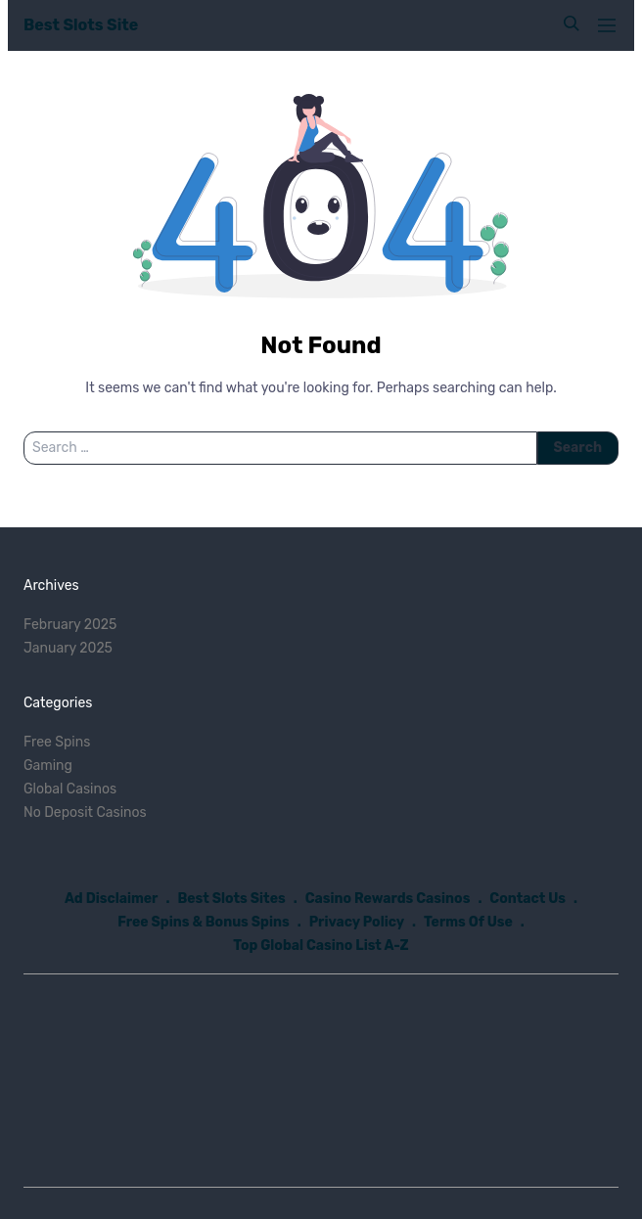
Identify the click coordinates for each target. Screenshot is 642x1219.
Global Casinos (69, 789)
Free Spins (56, 742)
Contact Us (527, 898)
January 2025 (68, 648)
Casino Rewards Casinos (388, 898)
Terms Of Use (468, 922)
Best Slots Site (80, 25)
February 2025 (69, 624)
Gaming (47, 765)
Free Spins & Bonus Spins (203, 922)
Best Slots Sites (231, 898)
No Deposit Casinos (85, 812)
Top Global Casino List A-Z (320, 945)
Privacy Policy (356, 922)
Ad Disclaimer (112, 898)
